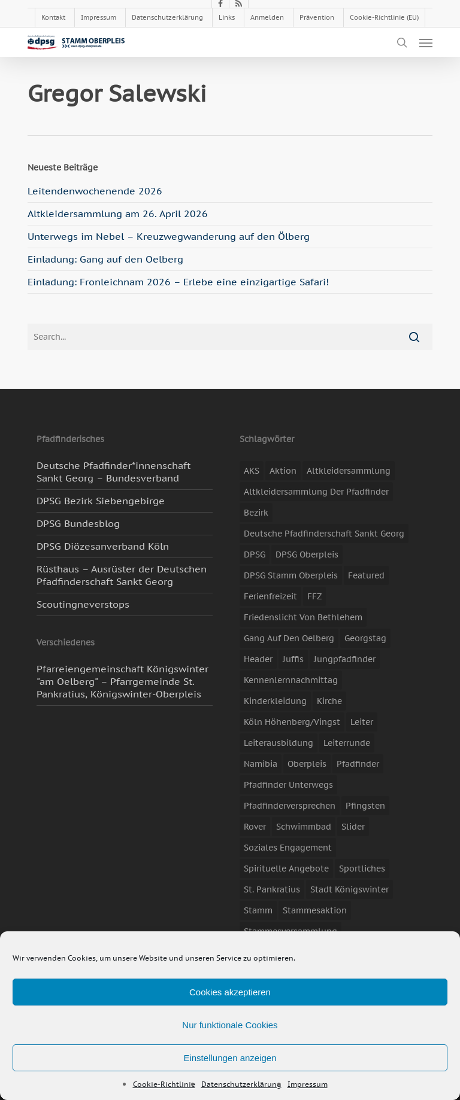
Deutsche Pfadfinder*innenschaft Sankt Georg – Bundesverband (113, 471)
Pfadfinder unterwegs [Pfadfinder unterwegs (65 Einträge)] (288, 784)
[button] (425, 42)
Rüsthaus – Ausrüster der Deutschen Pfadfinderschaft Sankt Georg (122, 575)
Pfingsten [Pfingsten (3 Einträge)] (365, 805)
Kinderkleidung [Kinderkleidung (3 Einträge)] (275, 701)
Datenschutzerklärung (241, 1084)
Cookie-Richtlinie (164, 1084)
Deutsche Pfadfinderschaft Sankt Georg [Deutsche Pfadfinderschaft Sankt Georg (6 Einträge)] (324, 533)
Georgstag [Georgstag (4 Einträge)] (365, 638)
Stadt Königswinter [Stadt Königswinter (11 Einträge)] (349, 889)
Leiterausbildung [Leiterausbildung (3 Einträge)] (278, 743)
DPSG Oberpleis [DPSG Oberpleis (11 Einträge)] (307, 554)
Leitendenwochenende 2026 (95, 191)
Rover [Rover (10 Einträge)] (255, 826)
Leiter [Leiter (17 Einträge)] (361, 722)
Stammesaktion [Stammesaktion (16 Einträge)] (315, 910)
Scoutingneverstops (83, 604)
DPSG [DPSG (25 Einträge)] (254, 554)
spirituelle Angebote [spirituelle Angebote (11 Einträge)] (286, 868)
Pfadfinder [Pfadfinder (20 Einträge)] (358, 763)
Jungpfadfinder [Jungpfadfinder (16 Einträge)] (345, 659)
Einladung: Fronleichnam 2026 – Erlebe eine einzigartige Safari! (178, 282)
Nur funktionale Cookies (229, 1025)
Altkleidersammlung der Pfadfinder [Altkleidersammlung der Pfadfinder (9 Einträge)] (316, 491)
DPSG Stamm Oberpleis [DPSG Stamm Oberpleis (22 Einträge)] (291, 575)
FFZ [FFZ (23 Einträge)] (314, 596)
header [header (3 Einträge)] (258, 659)
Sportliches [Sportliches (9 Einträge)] (362, 868)
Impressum (308, 1084)
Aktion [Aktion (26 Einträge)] (283, 470)
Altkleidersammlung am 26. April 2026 (118, 214)
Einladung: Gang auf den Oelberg (105, 259)
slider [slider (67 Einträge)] (353, 826)
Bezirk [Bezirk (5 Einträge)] (256, 512)
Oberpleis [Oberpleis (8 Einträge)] (307, 763)
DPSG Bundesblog (78, 523)
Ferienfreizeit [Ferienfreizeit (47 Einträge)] (270, 596)
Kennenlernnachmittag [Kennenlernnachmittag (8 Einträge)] (291, 680)
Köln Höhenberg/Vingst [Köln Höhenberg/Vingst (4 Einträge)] (292, 722)
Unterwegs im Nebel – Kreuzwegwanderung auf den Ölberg (169, 236)
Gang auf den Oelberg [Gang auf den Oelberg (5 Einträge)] (289, 638)
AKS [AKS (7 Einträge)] (251, 470)
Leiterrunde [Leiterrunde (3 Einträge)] (346, 743)
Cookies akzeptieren (230, 992)
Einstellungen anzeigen (229, 1058)
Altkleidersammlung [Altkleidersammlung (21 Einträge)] (349, 470)
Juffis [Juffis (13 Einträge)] (293, 659)
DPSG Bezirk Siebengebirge (101, 501)
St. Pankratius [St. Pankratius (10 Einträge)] (272, 889)
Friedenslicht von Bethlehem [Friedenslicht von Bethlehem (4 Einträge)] (303, 617)
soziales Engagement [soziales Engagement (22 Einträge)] (288, 847)
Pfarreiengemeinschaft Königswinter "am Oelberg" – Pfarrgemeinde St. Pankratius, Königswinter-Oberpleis (122, 681)
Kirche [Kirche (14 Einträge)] (329, 701)
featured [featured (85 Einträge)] (366, 575)
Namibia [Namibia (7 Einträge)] (260, 763)
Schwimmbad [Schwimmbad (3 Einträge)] (303, 826)
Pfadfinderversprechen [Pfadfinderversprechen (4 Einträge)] (289, 805)
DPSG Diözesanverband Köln (103, 546)
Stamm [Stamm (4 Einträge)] (258, 910)
